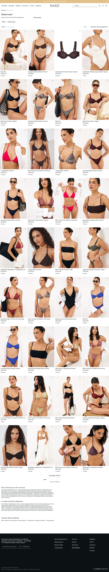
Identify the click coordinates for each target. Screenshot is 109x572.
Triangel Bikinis (30, 520)
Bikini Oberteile (5, 520)
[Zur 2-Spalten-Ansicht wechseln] (85, 27)
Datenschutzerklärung (17, 569)
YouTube (92, 550)
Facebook (92, 545)
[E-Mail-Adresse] (9, 546)
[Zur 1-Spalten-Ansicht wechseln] (82, 27)
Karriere (74, 542)
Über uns (74, 539)
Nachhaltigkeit (76, 547)
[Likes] (103, 5)
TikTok (92, 542)
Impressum (75, 545)
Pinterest (92, 547)
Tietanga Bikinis (50, 520)
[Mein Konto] (99, 5)
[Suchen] (84, 6)
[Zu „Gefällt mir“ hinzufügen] (25, 31)
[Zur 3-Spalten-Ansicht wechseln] (87, 27)
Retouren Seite (58, 545)
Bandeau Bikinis (22, 520)
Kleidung (3, 10)
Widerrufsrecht (58, 542)
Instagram (92, 539)
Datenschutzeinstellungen (34, 569)
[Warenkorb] (106, 5)
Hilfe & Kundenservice (60, 539)
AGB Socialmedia (7, 569)
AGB (2, 569)
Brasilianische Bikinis (40, 520)
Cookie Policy (25, 569)
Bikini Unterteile (14, 520)
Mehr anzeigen (37, 17)
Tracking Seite (58, 547)
